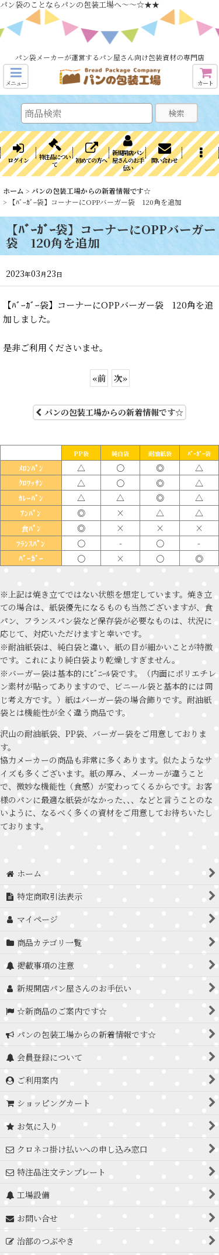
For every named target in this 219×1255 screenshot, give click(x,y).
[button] (16, 76)
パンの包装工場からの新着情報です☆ (109, 412)
